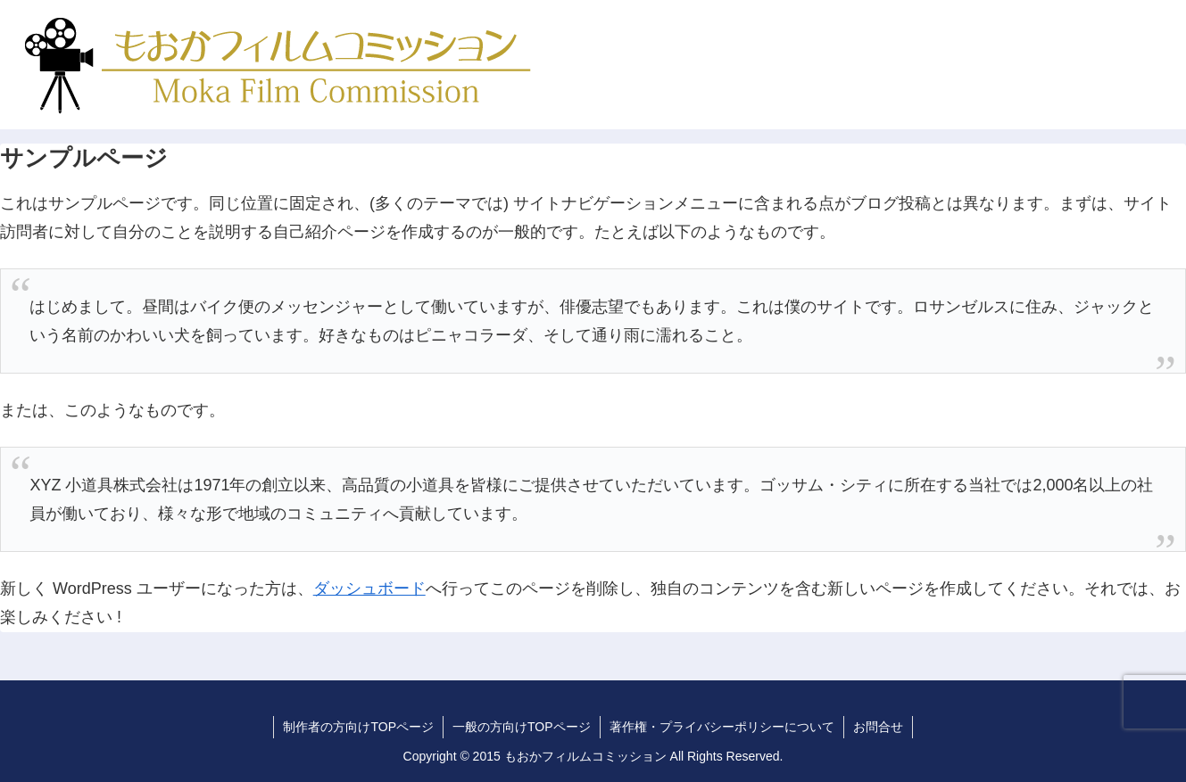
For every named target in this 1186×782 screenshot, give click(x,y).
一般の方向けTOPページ (521, 727)
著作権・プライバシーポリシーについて (722, 727)
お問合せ (878, 727)
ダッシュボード (369, 588)
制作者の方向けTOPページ (358, 727)
